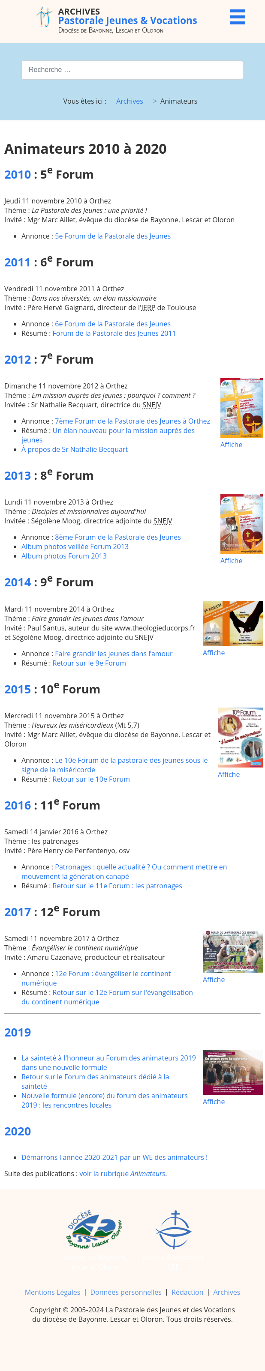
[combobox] (132, 70)
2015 (17, 689)
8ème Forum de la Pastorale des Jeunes (118, 537)
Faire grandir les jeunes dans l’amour (113, 653)
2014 (17, 582)
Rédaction (187, 1292)
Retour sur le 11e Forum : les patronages (117, 885)
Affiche (241, 413)
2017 (17, 912)
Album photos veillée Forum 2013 (75, 546)
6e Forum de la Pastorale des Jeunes (113, 324)
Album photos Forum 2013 (64, 556)
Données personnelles (125, 1292)
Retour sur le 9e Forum (89, 663)
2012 (17, 359)
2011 (17, 262)
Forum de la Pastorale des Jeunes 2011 (114, 333)
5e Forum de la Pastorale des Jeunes (113, 236)
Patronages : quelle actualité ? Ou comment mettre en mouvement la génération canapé (124, 871)
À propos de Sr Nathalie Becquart (74, 449)
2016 (17, 805)
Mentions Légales (53, 1292)
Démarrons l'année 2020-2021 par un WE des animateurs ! (114, 1157)
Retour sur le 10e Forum (91, 779)
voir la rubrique (122, 1173)
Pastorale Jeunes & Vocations (127, 15)
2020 (17, 1131)
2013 (17, 475)
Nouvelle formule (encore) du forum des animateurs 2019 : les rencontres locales (104, 1100)
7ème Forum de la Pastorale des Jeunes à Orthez (132, 421)
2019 (17, 1032)
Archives (227, 1292)
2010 (17, 174)
